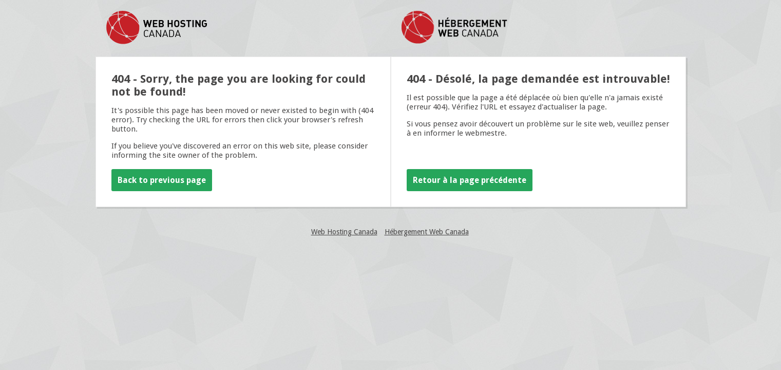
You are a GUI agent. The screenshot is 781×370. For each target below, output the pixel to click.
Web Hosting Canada (344, 232)
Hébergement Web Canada (427, 232)
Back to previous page (162, 180)
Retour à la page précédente (469, 180)
